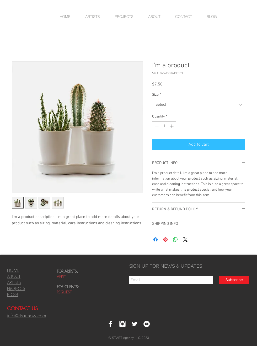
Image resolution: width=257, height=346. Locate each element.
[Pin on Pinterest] (165, 239)
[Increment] (172, 126)
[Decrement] (156, 126)
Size (156, 95)
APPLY (61, 276)
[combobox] (198, 105)
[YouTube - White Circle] (146, 324)
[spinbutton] (164, 126)
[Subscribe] (234, 280)
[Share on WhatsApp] (175, 239)
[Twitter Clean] (134, 324)
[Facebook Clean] (110, 324)
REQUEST (65, 291)
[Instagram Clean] (122, 324)
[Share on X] (185, 239)
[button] (124, 16)
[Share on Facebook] (155, 239)
